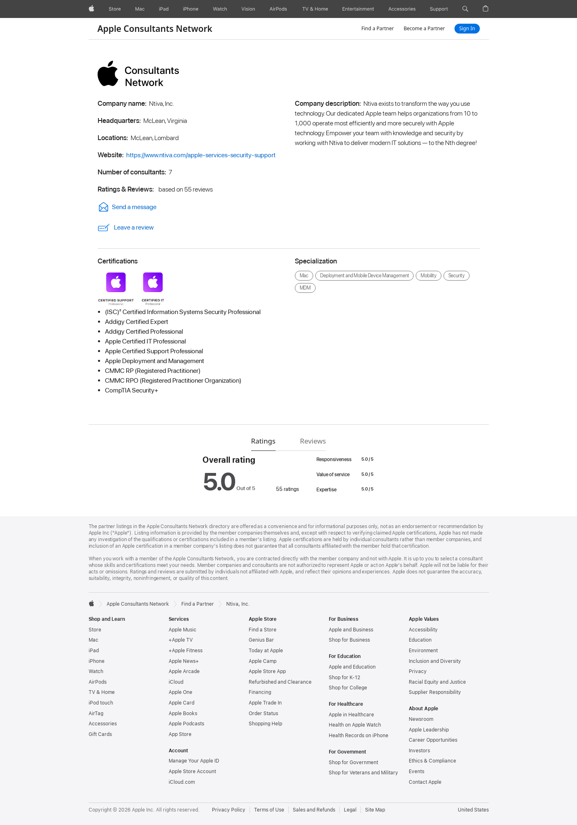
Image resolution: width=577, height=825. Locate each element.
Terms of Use (269, 810)
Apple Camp (262, 661)
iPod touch (101, 703)
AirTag (96, 713)
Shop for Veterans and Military (363, 773)
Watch (96, 671)
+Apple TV (181, 640)
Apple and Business (351, 630)
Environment (423, 650)
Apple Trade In (265, 703)
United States (473, 810)
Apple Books (183, 713)
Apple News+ (184, 661)
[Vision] (248, 9)
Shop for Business (349, 640)
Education (420, 640)
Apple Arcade (184, 671)
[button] (465, 9)
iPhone (97, 661)
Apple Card (181, 703)
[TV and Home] (315, 9)
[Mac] (140, 9)
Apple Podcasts (186, 724)
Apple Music (182, 630)
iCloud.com (182, 782)
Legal (350, 810)
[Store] (114, 9)
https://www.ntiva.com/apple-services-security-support (201, 155)
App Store (180, 734)
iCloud (176, 682)
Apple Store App (267, 671)
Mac (93, 640)
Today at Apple (266, 650)
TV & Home (102, 692)
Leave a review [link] (126, 227)
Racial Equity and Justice (437, 682)
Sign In (467, 28)
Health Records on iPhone (358, 735)
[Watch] (219, 9)
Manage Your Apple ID (194, 761)
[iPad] (164, 9)
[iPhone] (191, 9)
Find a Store (262, 630)
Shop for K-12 (344, 677)
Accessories (103, 724)
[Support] (439, 9)
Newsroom (421, 719)
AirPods (98, 682)
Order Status (263, 713)
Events (416, 771)
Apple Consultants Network (155, 28)
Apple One (180, 692)
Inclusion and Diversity (435, 661)
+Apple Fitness (186, 650)
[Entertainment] (358, 9)
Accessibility (423, 630)
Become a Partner (424, 28)
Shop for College (348, 688)
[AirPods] (278, 9)
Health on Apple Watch (355, 725)
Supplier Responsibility (435, 692)
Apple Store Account (192, 771)
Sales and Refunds (314, 810)
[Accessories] (402, 9)
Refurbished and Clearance (280, 682)
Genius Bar (261, 640)
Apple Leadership (429, 730)
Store (95, 630)
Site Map (375, 810)
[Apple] (91, 9)
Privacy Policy (228, 810)
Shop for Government (353, 762)
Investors (419, 751)
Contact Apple (425, 782)
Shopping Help (265, 724)
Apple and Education (352, 667)
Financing (260, 692)
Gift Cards (100, 734)
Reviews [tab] (313, 441)
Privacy (418, 671)
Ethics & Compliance (432, 761)
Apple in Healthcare (351, 715)
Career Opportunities (433, 740)
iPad (94, 650)
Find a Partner (377, 28)
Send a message (127, 207)
